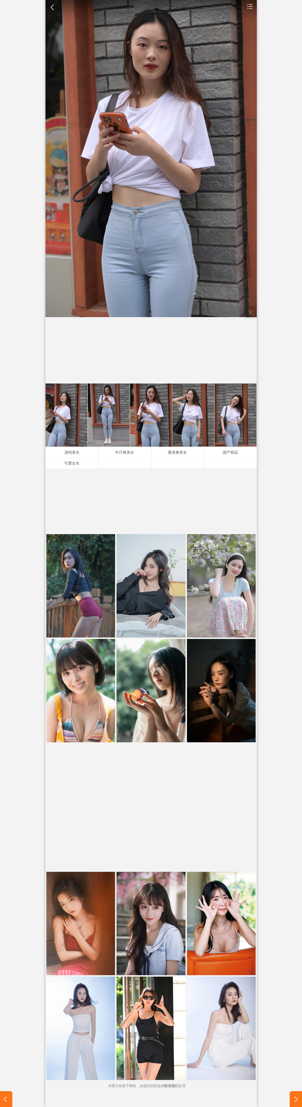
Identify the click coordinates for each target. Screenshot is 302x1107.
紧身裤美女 (177, 452)
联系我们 (171, 1086)
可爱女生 (72, 463)
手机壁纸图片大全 (250, 6)
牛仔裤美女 (124, 452)
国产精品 (230, 452)
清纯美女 (72, 452)
